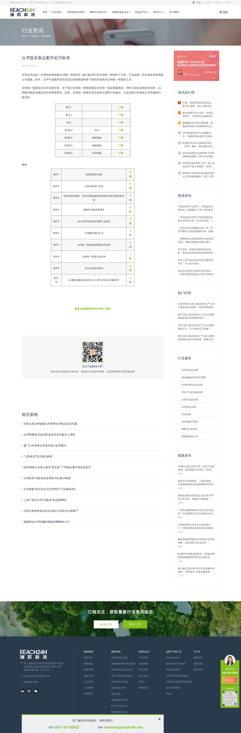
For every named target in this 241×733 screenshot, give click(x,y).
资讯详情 (46, 36)
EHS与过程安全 (99, 12)
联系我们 (88, 693)
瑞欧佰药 (198, 663)
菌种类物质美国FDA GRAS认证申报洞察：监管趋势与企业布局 (196, 541)
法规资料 (143, 663)
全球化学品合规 (190, 370)
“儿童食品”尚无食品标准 (38, 456)
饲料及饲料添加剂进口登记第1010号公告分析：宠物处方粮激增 (196, 497)
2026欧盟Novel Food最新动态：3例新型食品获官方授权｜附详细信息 (198, 135)
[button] (214, 78)
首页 (45, 12)
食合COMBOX (173, 687)
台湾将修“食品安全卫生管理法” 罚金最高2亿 (50, 489)
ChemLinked (172, 657)
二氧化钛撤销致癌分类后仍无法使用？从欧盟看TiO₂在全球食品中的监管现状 (195, 512)
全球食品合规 (189, 407)
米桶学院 (143, 687)
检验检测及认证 (121, 12)
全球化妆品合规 (190, 399)
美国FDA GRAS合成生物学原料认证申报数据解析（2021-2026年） (199, 175)
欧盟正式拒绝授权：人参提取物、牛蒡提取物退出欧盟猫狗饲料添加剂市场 (195, 483)
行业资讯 (33, 36)
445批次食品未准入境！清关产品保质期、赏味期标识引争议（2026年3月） (196, 468)
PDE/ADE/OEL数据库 (177, 675)
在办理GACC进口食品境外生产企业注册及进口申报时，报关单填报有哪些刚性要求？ (196, 305)
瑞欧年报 (88, 675)
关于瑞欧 (175, 12)
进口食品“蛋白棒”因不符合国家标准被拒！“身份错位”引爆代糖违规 (196, 570)
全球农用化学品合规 (192, 384)
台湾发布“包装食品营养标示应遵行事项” (47, 478)
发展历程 (88, 669)
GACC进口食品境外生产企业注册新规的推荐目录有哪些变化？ (196, 316)
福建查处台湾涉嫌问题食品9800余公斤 (47, 521)
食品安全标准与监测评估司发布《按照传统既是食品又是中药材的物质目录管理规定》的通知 (195, 272)
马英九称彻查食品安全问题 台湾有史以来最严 (51, 510)
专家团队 (88, 663)
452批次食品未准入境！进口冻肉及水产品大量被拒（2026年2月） (199, 165)
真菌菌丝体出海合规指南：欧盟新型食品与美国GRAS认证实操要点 (198, 124)
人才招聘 (88, 687)
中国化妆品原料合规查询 (179, 681)
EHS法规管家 (173, 669)
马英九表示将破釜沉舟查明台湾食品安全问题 (50, 423)
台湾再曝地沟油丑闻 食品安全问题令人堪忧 (49, 434)
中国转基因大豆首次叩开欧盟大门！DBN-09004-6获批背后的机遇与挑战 (195, 526)
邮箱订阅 (106, 624)
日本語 (218, 2)
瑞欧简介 (88, 657)
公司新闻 (88, 681)
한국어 (228, 2)
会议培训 (143, 675)
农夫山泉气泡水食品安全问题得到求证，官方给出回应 (195, 262)
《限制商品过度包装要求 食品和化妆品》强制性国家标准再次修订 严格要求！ (196, 240)
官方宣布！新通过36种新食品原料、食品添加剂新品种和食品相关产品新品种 (195, 251)
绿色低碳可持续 (76, 12)
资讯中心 (159, 12)
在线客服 (230, 680)
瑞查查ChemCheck (176, 663)
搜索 (223, 12)
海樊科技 (198, 657)
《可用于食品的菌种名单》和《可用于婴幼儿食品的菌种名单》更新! (196, 230)
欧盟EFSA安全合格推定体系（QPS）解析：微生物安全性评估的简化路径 (198, 145)
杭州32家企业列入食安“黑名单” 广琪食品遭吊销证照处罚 (57, 467)
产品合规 (57, 12)
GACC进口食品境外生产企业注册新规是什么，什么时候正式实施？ (196, 327)
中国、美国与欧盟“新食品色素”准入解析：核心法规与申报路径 (198, 104)
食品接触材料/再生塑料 (194, 377)
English (208, 2)
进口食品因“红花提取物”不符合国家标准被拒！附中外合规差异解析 (199, 155)
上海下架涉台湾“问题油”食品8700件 (45, 500)
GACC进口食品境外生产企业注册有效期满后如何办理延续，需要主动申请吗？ (196, 338)
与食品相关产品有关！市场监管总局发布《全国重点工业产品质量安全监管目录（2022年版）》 (195, 208)
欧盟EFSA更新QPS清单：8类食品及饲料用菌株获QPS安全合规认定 (196, 556)
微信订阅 (135, 624)
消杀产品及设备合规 (192, 392)
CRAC (142, 681)
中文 (199, 2)
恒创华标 (198, 669)
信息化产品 (142, 12)
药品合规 (186, 414)
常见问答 (143, 669)
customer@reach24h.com (123, 727)
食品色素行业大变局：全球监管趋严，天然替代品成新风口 (198, 114)
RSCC (169, 693)
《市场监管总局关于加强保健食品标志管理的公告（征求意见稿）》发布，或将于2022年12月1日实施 (195, 219)
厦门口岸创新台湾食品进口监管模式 (45, 445)
